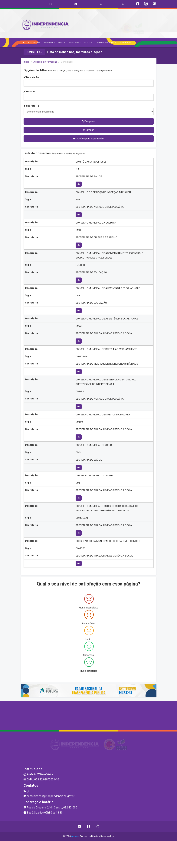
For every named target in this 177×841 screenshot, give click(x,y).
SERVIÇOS (88, 42)
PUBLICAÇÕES (125, 42)
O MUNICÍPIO (49, 42)
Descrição (31, 77)
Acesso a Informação (45, 61)
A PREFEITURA (34, 42)
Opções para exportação (88, 138)
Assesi (75, 836)
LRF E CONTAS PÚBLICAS (106, 42)
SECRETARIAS (74, 42)
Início (27, 61)
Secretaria (31, 105)
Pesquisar (88, 121)
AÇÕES (61, 42)
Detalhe (30, 91)
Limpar (88, 130)
